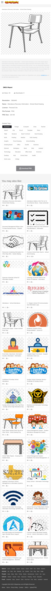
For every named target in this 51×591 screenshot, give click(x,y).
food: (3, 579)
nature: (4, 568)
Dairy (13, 579)
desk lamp (7, 159)
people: (4, 574)
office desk (28, 152)
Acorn (8, 568)
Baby (12, 574)
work (5, 137)
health (34, 155)
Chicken (27, 571)
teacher (43, 126)
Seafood (46, 579)
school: (4, 576)
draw (34, 126)
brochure (38, 152)
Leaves (18, 568)
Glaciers (43, 568)
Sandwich (40, 579)
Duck (38, 571)
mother (24, 574)
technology (7, 152)
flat (14, 130)
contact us (44, 75)
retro (38, 130)
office (18, 144)
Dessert (18, 579)
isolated (41, 148)
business (36, 144)
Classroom (23, 576)
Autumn (13, 568)
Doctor (37, 574)
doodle (27, 144)
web (32, 148)
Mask (9, 574)
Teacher (14, 576)
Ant (8, 571)
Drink (22, 579)
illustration (7, 126)
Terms (8, 587)
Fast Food (27, 579)
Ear (41, 574)
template (29, 130)
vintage (16, 126)
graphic (6, 141)
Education (39, 576)
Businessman (31, 574)
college (17, 159)
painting (14, 137)
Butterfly (19, 571)
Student (9, 576)
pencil (21, 130)
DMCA (26, 587)
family (20, 574)
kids (14, 155)
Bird (15, 571)
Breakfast (9, 579)
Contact (21, 587)
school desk (24, 155)
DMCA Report (7, 87)
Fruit (32, 579)
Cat (23, 571)
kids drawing (33, 137)
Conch (27, 568)
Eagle (42, 571)
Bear (11, 571)
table (5, 134)
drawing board (8, 144)
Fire (35, 568)
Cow (31, 571)
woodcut (14, 134)
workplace (16, 148)
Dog (35, 571)
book (25, 148)
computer (26, 126)
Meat (35, 579)
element (6, 148)
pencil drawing (17, 141)
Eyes (44, 574)
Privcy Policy (14, 587)
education (18, 152)
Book (19, 576)
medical (23, 137)
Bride (16, 574)
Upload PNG (33, 587)
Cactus (22, 568)
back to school (25, 134)
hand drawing (39, 134)
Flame (38, 568)
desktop (6, 155)
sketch (6, 130)
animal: (4, 571)
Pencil (34, 576)
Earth (31, 568)
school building (30, 141)
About (3, 587)
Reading (30, 576)
